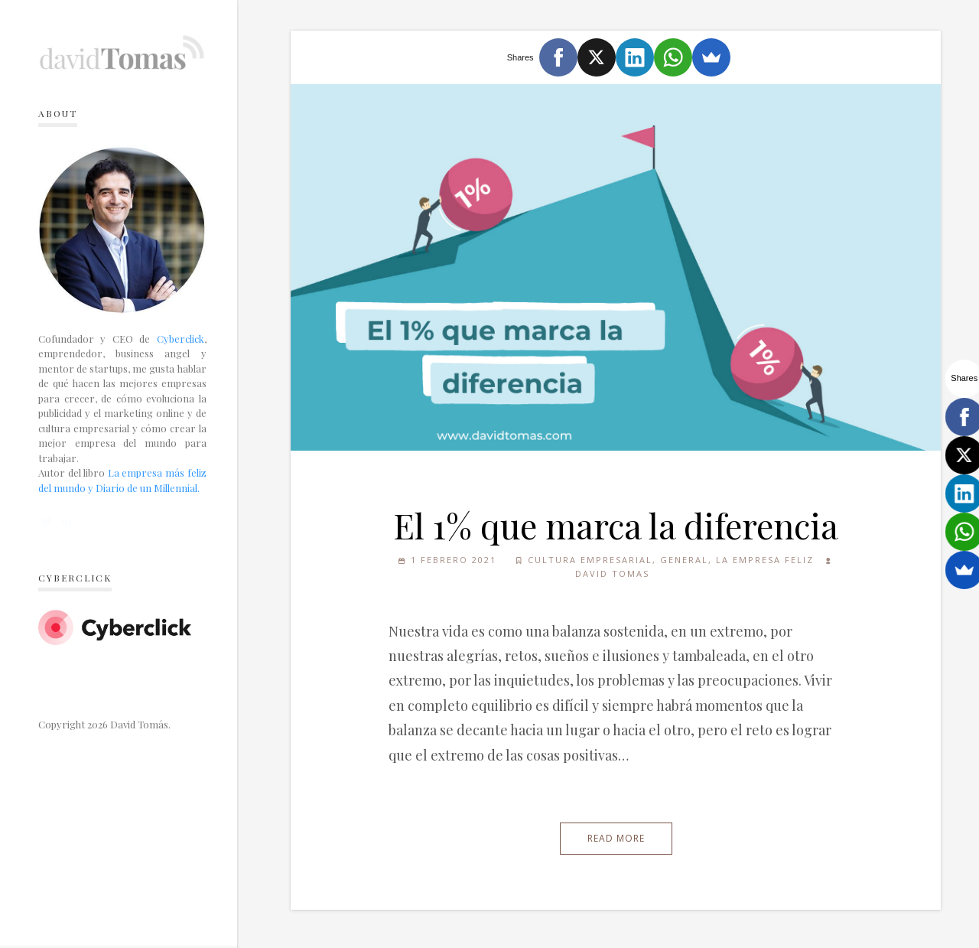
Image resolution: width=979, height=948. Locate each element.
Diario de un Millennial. (148, 487)
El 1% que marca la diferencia (615, 525)
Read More (616, 838)
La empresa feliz (765, 559)
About (57, 113)
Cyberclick (180, 338)
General (684, 559)
